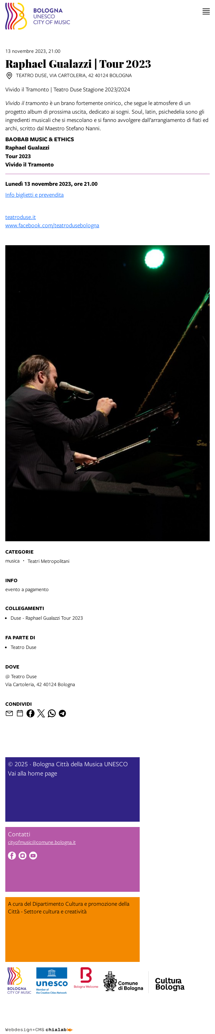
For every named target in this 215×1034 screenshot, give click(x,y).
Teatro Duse (23, 647)
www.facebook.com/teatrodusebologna (52, 225)
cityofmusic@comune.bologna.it (42, 842)
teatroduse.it (20, 217)
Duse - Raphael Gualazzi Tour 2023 (47, 617)
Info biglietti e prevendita (34, 194)
